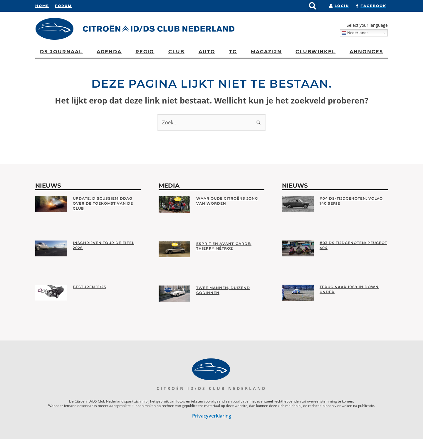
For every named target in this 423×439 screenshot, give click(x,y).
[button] (313, 6)
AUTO (207, 51)
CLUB (176, 51)
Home (42, 6)
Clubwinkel (315, 51)
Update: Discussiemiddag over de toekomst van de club (103, 203)
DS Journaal (61, 51)
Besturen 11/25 (89, 287)
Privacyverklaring (211, 416)
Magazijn (266, 51)
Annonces (366, 51)
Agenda (109, 51)
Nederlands (355, 32)
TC (233, 51)
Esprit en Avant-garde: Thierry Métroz (223, 246)
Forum (63, 6)
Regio (144, 51)
